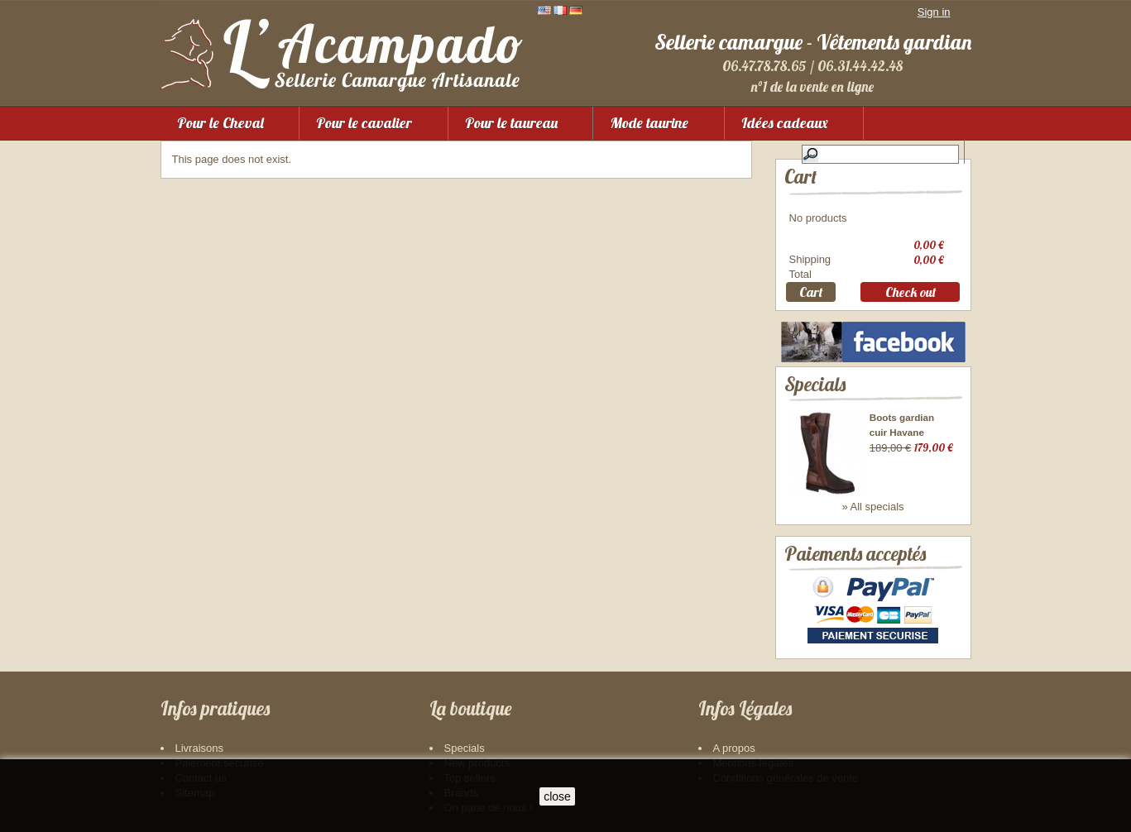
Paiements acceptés (855, 554)
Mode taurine (649, 122)
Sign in (934, 12)
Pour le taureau (511, 122)
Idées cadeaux (784, 122)
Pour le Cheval (220, 122)
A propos (734, 748)
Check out (910, 292)
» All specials (872, 506)
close (557, 796)
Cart (800, 177)
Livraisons (199, 748)
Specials (815, 384)
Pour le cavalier (364, 122)
